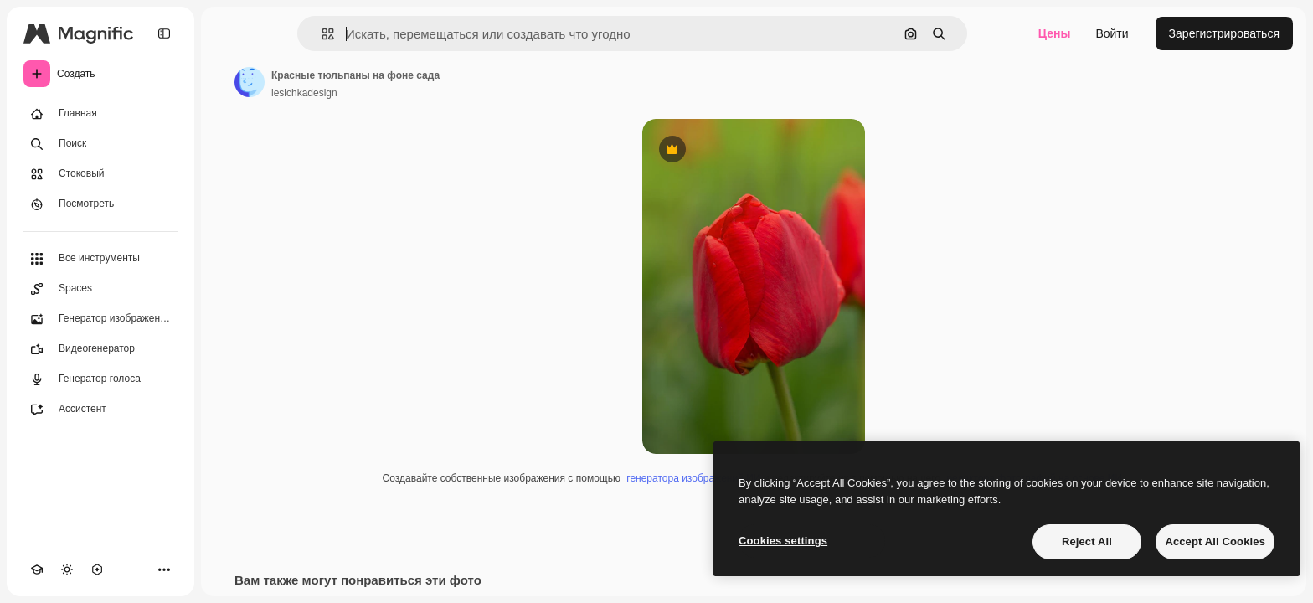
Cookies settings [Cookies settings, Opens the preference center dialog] (783, 540)
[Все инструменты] (100, 258)
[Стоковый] (100, 174)
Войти (1111, 33)
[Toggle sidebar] (164, 33)
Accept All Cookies (1215, 541)
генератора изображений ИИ (693, 478)
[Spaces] (100, 289)
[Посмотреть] (100, 204)
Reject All (1087, 541)
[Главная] (100, 113)
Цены (1054, 33)
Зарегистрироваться (1224, 33)
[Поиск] (100, 144)
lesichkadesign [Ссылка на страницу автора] (304, 93)
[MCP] (97, 569)
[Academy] (36, 569)
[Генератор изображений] (100, 319)
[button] (321, 34)
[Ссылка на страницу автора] (249, 82)
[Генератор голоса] (100, 379)
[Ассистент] (100, 409)
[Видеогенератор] (100, 349)
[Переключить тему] (67, 569)
